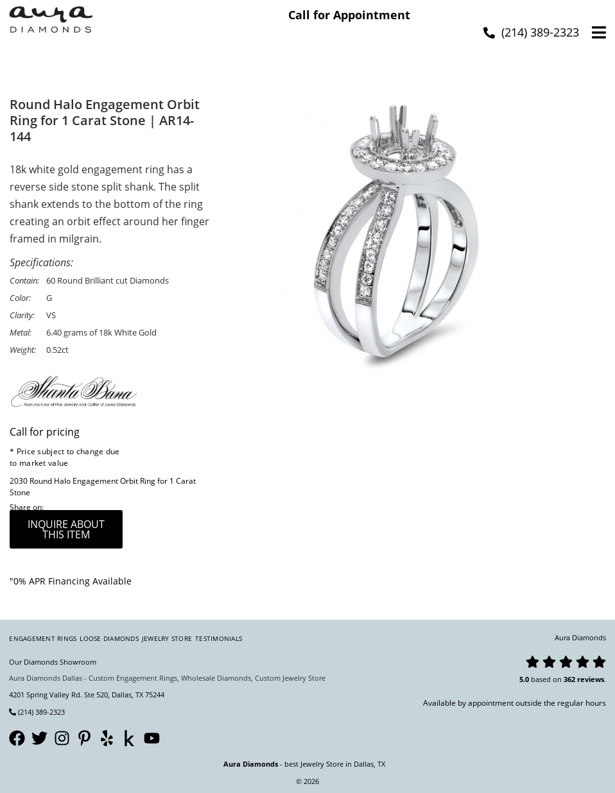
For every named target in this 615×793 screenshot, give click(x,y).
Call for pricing (45, 432)
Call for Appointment (349, 14)
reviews (590, 679)
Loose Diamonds (109, 638)
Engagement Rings (42, 638)
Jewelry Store (167, 638)
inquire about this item (66, 529)
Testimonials (218, 638)
